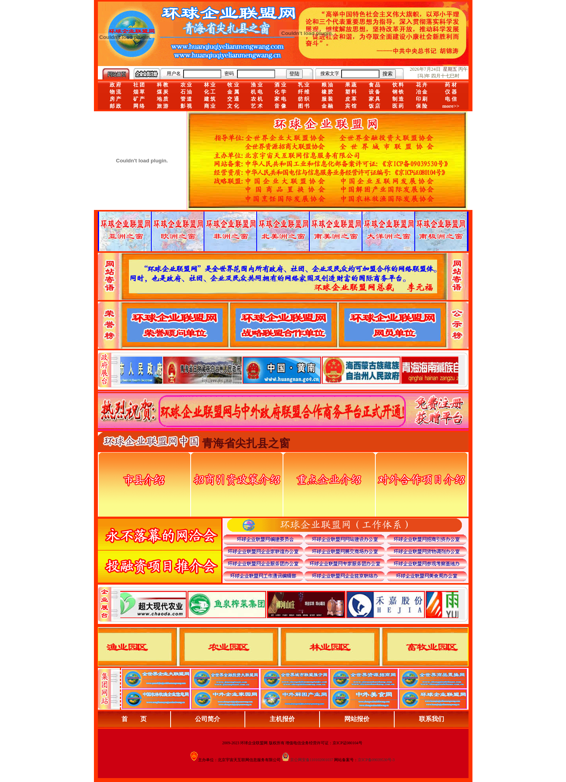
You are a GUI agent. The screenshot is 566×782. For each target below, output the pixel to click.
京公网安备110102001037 (311, 760)
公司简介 (207, 719)
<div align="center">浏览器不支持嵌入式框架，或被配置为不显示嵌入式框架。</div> (289, 604)
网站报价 (356, 719)
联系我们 (431, 719)
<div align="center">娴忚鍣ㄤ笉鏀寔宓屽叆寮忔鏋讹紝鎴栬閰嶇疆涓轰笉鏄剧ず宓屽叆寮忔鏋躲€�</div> (289, 370)
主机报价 (282, 719)
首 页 (134, 719)
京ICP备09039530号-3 (376, 760)
